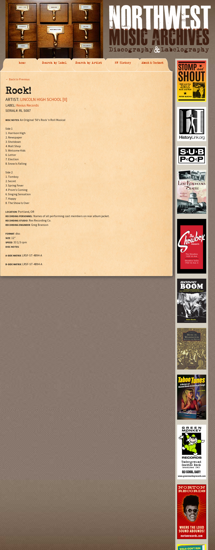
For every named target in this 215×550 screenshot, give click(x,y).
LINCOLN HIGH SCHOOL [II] (43, 99)
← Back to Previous (17, 79)
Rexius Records (27, 105)
